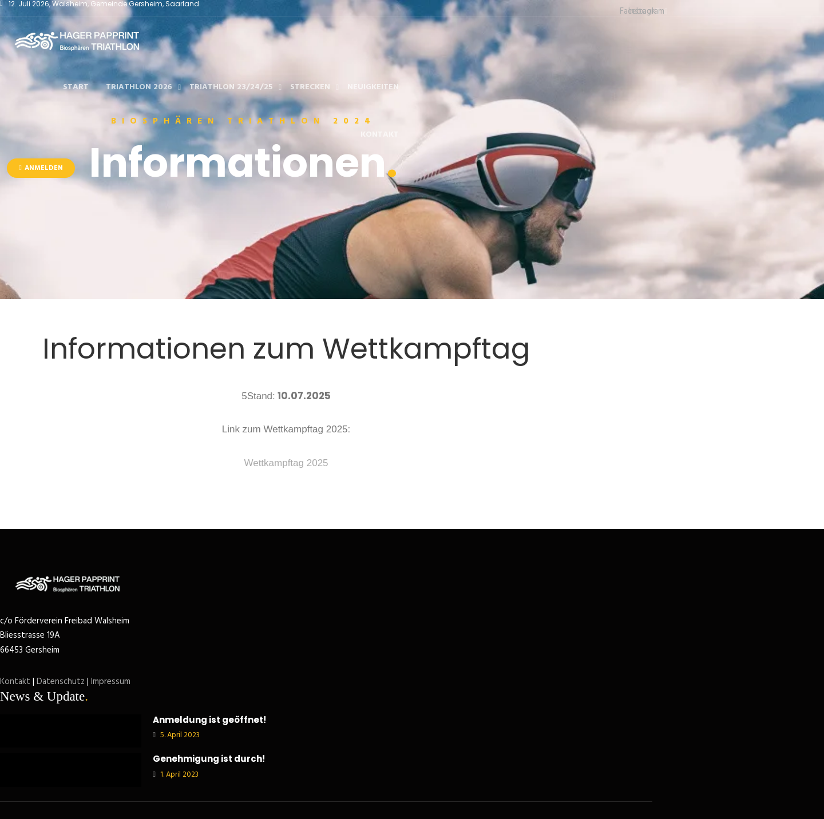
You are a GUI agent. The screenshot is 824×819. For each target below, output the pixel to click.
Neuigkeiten (373, 87)
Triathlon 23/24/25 (231, 87)
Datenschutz (61, 682)
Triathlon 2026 (139, 87)
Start (76, 87)
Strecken (310, 87)
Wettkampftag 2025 (286, 463)
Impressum (110, 682)
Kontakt (379, 134)
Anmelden (40, 168)
